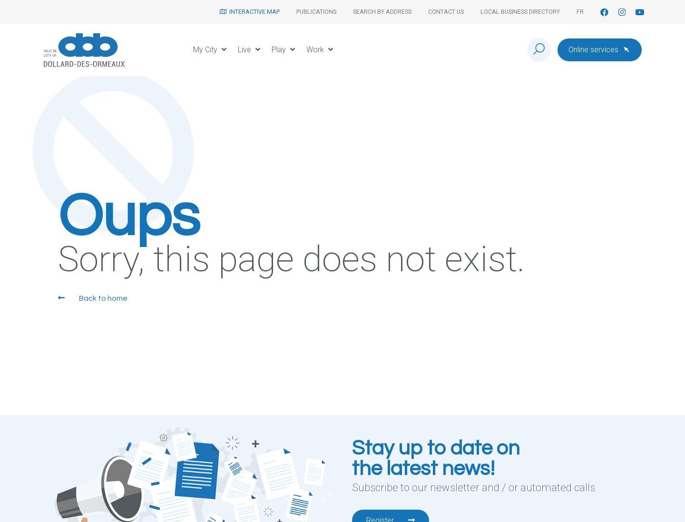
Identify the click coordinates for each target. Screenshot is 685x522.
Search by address (382, 11)
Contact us (446, 11)
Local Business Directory (520, 11)
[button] (210, 50)
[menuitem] (580, 12)
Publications (316, 11)
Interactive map (250, 11)
